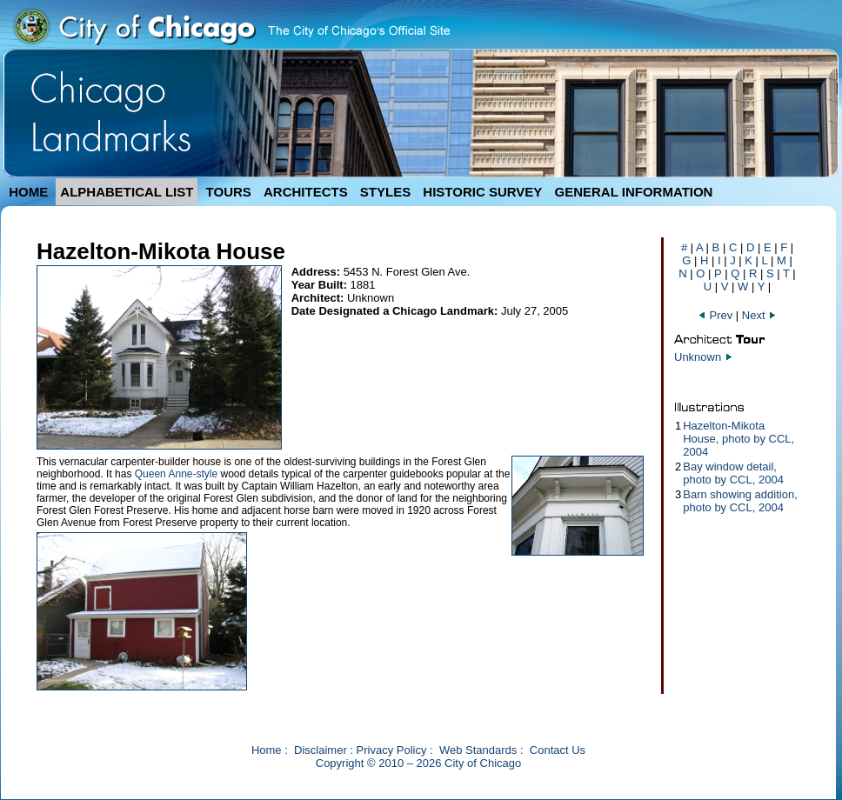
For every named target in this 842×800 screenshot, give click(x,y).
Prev (715, 315)
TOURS (228, 191)
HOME (28, 191)
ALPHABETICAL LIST (126, 191)
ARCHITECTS (306, 191)
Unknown (697, 356)
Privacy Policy (392, 750)
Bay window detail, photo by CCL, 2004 (733, 473)
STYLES (385, 191)
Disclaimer (320, 750)
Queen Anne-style (176, 474)
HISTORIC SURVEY (482, 191)
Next (759, 315)
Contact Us (557, 750)
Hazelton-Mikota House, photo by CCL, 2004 (738, 438)
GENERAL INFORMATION (634, 191)
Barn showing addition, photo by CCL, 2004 (740, 501)
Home (266, 750)
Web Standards (478, 750)
